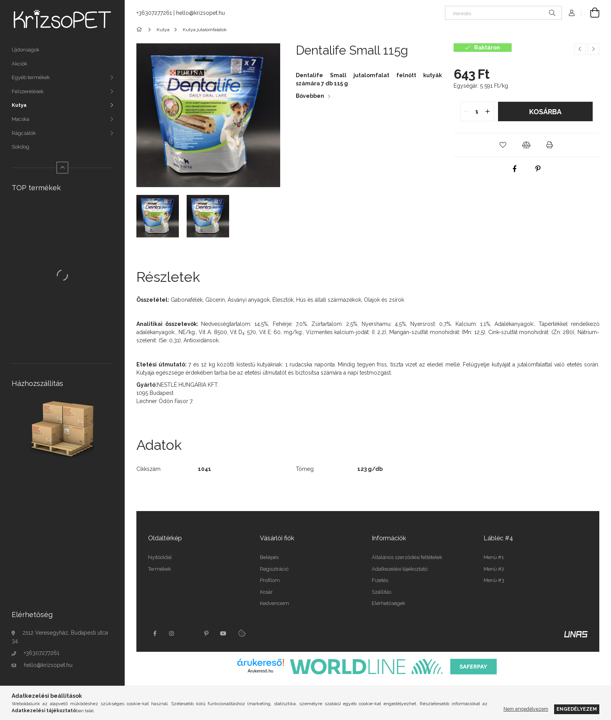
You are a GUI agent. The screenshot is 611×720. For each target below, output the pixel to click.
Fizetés (380, 580)
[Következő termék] (593, 49)
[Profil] (571, 13)
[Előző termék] (580, 49)
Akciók (19, 64)
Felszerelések (28, 91)
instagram (171, 633)
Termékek (159, 569)
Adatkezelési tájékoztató (399, 569)
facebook (154, 633)
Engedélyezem (576, 709)
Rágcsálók (24, 133)
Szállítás (381, 592)
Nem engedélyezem (525, 709)
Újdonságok (25, 50)
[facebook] (515, 169)
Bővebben (310, 96)
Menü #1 (494, 557)
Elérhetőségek (388, 603)
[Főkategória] (140, 29)
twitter (189, 633)
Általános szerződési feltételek (407, 557)
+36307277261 (41, 653)
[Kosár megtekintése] (590, 13)
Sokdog (20, 147)
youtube (223, 633)
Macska (20, 119)
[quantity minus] (466, 111)
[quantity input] (477, 111)
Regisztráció (274, 569)
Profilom (270, 580)
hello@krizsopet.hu (48, 665)
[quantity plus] (488, 111)
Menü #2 (494, 569)
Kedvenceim (274, 603)
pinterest (206, 633)
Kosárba (545, 112)
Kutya (19, 105)
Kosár (266, 592)
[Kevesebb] (62, 167)
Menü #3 (494, 580)
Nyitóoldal (160, 557)
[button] (503, 145)
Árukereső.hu (260, 671)
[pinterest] (538, 169)
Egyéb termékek (31, 77)
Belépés (269, 557)
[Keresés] (503, 13)
